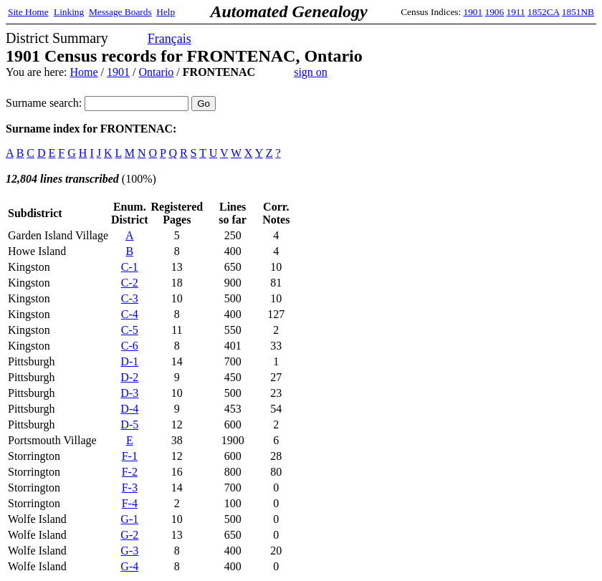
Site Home (28, 11)
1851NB (578, 11)
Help (165, 11)
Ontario (155, 72)
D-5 (129, 424)
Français (169, 39)
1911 (516, 11)
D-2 (129, 377)
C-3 (129, 298)
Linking (69, 11)
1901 (473, 11)
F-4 (130, 503)
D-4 (129, 409)
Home (83, 72)
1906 (495, 11)
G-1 (129, 519)
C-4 (129, 314)
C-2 (129, 283)
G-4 (129, 566)
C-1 (129, 267)
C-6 (129, 346)
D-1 (129, 361)
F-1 (130, 456)
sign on (311, 72)
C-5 (129, 330)
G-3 (129, 550)
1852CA (543, 11)
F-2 (130, 472)
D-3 (129, 393)
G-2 (129, 535)
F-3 (130, 487)
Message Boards (120, 11)
